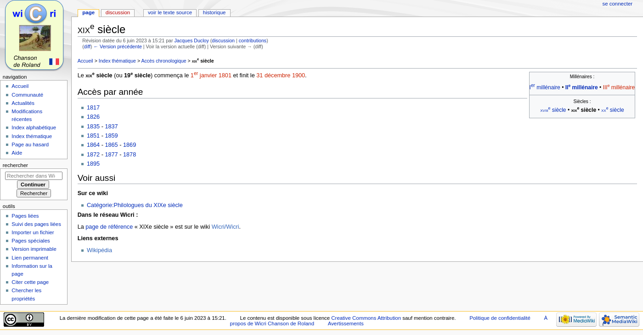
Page (88, 12)
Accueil (85, 61)
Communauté (27, 95)
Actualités (22, 103)
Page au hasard (30, 144)
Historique (214, 12)
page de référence (109, 227)
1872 (93, 154)
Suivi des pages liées (36, 224)
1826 (93, 117)
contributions (252, 40)
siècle (203, 61)
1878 (129, 154)
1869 (129, 145)
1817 (93, 107)
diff (87, 46)
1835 (93, 126)
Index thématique (117, 61)
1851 (93, 136)
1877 (111, 154)
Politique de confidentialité (499, 318)
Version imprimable (33, 249)
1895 (93, 164)
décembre (277, 75)
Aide (16, 153)
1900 (298, 75)
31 (259, 75)
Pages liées (25, 216)
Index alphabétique (33, 127)
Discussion (118, 12)
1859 (111, 136)
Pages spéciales (30, 240)
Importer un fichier (32, 232)
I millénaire (545, 87)
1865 (111, 145)
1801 (225, 75)
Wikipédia (99, 250)
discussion (223, 40)
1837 (111, 126)
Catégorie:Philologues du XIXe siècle (135, 205)
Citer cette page (30, 282)
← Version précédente (117, 46)
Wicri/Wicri (225, 227)
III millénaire (619, 87)
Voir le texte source (170, 12)
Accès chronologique (163, 61)
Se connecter (618, 3)
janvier (208, 75)
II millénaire (581, 87)
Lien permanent (29, 257)
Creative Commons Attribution (366, 318)
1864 (93, 145)
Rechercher (15, 165)
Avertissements (346, 323)
